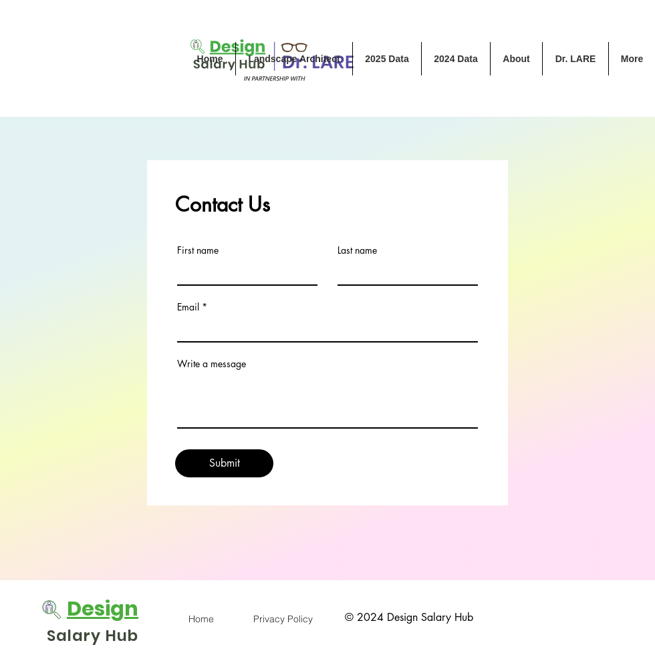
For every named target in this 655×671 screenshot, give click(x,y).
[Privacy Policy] (282, 619)
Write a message (211, 364)
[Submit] (224, 463)
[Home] (201, 619)
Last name (357, 250)
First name (198, 250)
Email (188, 307)
